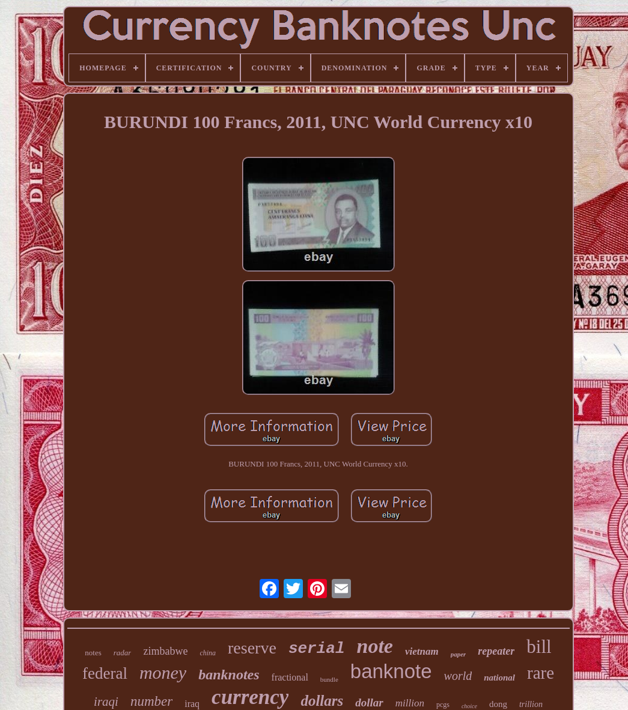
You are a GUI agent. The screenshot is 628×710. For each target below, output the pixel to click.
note (375, 646)
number (151, 701)
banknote (391, 671)
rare (540, 672)
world (458, 675)
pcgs (443, 704)
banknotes (228, 674)
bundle (329, 679)
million (409, 703)
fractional (290, 677)
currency (250, 697)
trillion (531, 704)
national (499, 677)
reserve (252, 647)
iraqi (106, 701)
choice (469, 706)
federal (104, 673)
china (208, 653)
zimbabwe (165, 651)
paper (458, 654)
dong (498, 704)
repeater (496, 651)
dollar (369, 702)
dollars (321, 701)
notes (93, 652)
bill (538, 646)
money (162, 672)
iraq (192, 704)
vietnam (422, 651)
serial (316, 649)
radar (123, 652)
